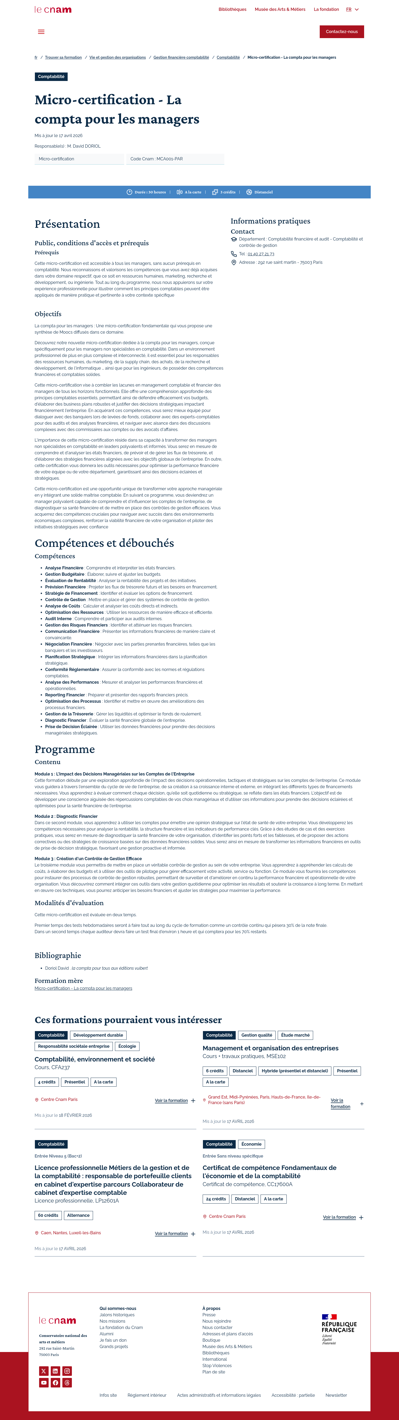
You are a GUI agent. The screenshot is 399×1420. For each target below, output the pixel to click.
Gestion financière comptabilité (181, 57)
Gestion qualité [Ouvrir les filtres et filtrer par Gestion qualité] (257, 1035)
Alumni (106, 1333)
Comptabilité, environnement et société (95, 1059)
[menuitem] (232, 9)
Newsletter (336, 1395)
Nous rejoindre (216, 1321)
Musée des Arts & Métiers (227, 1346)
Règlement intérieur (147, 1395)
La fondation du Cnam (121, 1327)
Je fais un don (113, 1340)
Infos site (108, 1395)
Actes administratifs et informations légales (219, 1395)
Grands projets (114, 1346)
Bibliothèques (215, 1352)
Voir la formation (171, 1100)
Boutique (211, 1340)
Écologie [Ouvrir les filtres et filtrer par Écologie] (127, 1046)
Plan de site (213, 1371)
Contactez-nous (342, 31)
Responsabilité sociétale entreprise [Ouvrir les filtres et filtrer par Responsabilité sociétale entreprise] (73, 1046)
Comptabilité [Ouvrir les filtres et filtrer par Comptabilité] (51, 76)
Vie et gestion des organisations (118, 57)
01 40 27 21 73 (261, 253)
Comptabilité (228, 57)
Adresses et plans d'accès (227, 1333)
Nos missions (112, 1321)
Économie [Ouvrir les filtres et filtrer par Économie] (252, 1144)
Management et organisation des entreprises (270, 1048)
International (214, 1359)
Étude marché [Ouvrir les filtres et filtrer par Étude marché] (295, 1035)
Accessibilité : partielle (293, 1395)
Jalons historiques (117, 1314)
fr (36, 57)
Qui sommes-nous (118, 1308)
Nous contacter (217, 1327)
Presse (209, 1314)
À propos (211, 1308)
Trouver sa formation (63, 57)
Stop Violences (217, 1365)
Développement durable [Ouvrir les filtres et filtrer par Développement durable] (98, 1035)
